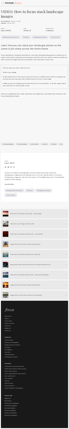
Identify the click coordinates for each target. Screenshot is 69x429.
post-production (35, 144)
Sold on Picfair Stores (11, 371)
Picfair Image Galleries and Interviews (15, 373)
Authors (7, 318)
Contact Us (8, 325)
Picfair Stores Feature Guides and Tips (15, 368)
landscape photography (8, 144)
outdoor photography (22, 144)
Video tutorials (9, 383)
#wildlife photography (11, 405)
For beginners (8, 349)
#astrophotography (10, 408)
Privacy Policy (8, 321)
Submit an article (9, 323)
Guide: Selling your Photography (14, 388)
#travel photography (10, 410)
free (61, 144)
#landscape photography (12, 403)
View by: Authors (9, 385)
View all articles (9, 184)
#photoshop (8, 400)
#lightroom (8, 398)
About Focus (8, 316)
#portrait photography (11, 415)
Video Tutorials (9, 340)
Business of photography (12, 342)
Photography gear (9, 354)
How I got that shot (10, 376)
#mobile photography (11, 413)
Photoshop (54, 144)
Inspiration (7, 352)
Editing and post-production (12, 345)
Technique (7, 347)
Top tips (7, 380)
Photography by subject (11, 357)
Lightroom (45, 144)
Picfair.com (8, 330)
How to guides (9, 378)
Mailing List (8, 328)
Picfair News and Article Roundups (14, 366)
